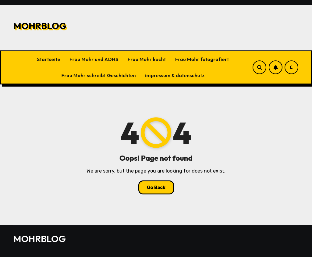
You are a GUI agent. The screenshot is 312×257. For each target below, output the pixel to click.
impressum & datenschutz (174, 75)
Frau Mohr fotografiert (202, 59)
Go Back (156, 187)
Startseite (48, 59)
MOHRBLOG (39, 26)
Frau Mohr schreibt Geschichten (99, 75)
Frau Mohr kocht (147, 59)
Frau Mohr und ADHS (94, 59)
